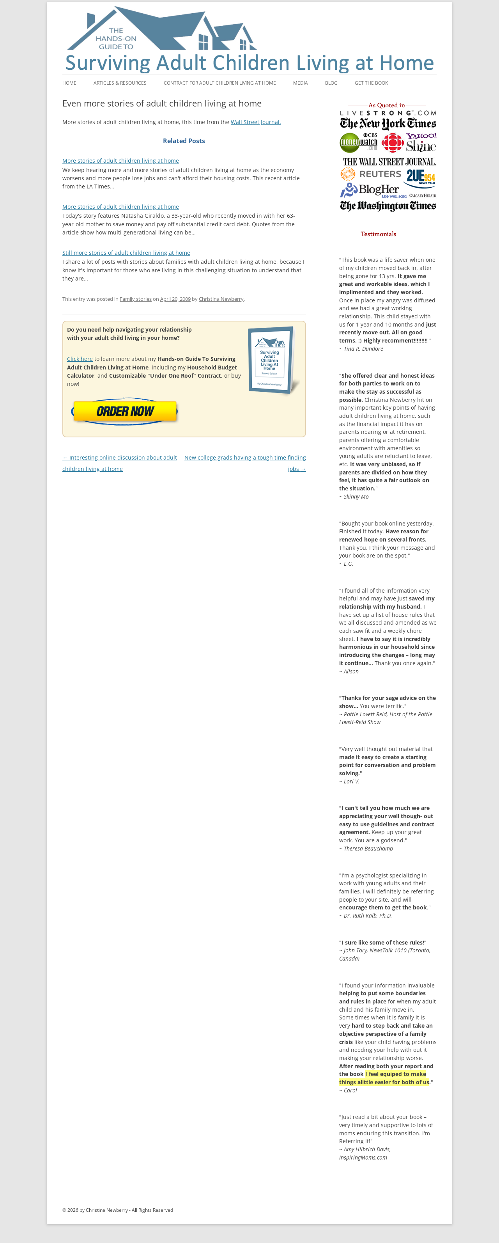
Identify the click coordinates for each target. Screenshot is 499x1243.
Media (300, 83)
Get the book (371, 83)
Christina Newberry (221, 298)
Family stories (136, 298)
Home (69, 83)
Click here (80, 358)
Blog (331, 83)
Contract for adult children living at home (220, 83)
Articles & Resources (120, 83)
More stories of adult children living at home (120, 160)
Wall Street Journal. (256, 122)
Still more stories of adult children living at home (126, 252)
